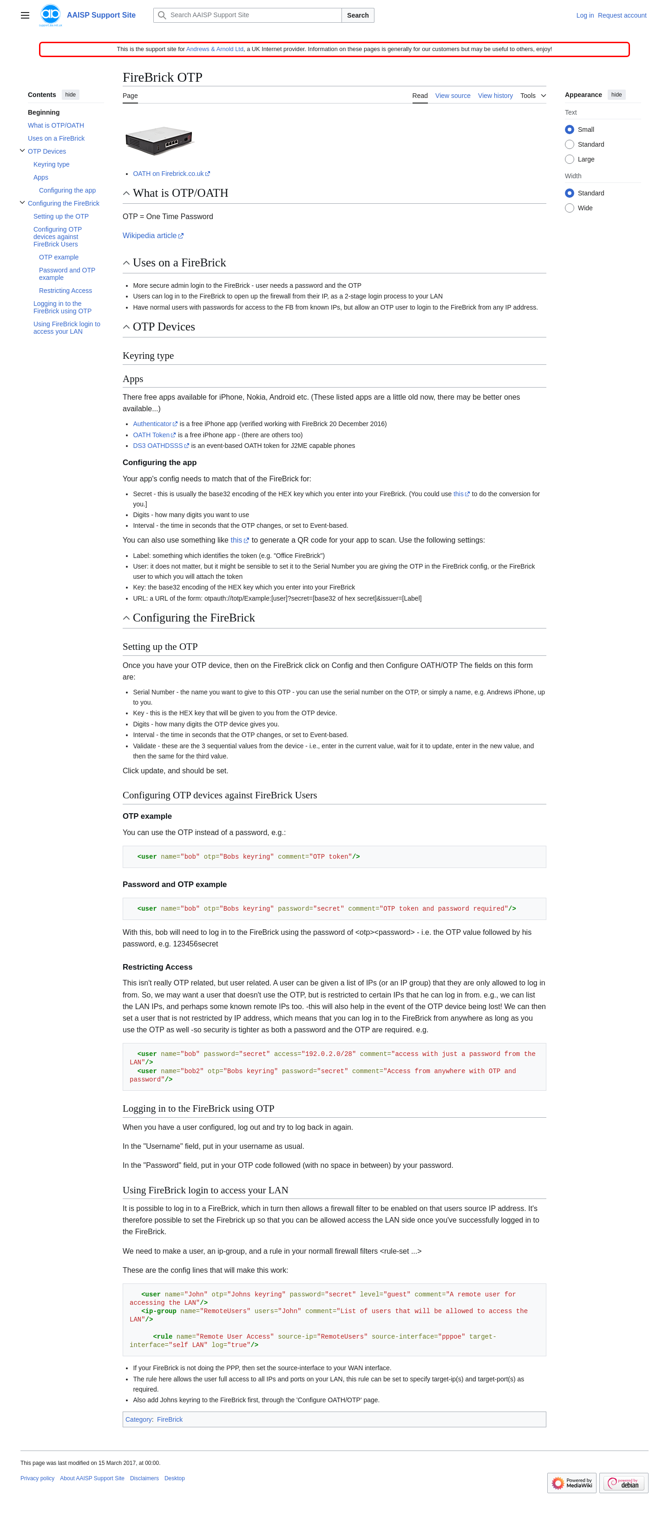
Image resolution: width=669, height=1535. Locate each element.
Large (586, 159)
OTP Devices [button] (164, 326)
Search (358, 15)
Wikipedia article (150, 236)
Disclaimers (144, 1478)
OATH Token (151, 435)
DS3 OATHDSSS (158, 445)
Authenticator (152, 423)
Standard (591, 145)
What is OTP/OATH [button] (181, 193)
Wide (585, 208)
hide (71, 94)
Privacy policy (37, 1478)
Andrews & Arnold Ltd (214, 48)
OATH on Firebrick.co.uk (168, 173)
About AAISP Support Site (92, 1478)
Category (138, 1419)
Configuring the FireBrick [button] (194, 617)
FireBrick (170, 1419)
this (458, 494)
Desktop (174, 1478)
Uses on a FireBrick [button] (179, 262)
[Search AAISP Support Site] (247, 15)
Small (586, 130)
